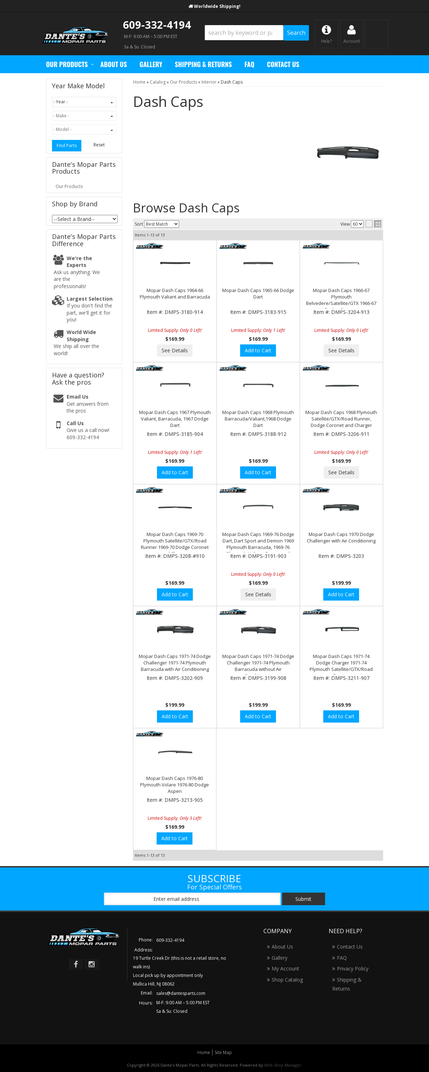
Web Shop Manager (282, 1065)
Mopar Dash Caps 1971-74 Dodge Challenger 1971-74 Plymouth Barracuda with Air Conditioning (175, 662)
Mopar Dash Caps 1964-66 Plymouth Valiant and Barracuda (175, 293)
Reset (99, 145)
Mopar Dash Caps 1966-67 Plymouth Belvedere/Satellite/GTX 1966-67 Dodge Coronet (341, 300)
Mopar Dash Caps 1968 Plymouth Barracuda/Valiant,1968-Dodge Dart (258, 418)
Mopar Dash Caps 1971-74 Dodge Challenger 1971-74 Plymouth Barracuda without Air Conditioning (258, 666)
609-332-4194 (157, 24)
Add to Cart (258, 350)
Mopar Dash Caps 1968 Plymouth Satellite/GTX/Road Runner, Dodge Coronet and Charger (341, 418)
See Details (175, 350)
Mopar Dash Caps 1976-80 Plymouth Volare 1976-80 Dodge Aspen (174, 784)
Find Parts (67, 145)
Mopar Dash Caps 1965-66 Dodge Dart (258, 293)
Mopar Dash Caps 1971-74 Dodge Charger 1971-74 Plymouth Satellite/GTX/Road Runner (341, 666)
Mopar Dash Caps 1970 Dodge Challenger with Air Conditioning (341, 537)
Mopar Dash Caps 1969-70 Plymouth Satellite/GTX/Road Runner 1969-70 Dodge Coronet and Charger (175, 544)
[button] (257, 33)
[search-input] (244, 32)
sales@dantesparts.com (180, 993)
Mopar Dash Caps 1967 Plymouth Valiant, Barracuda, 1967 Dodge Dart (175, 418)
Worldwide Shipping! (217, 6)
